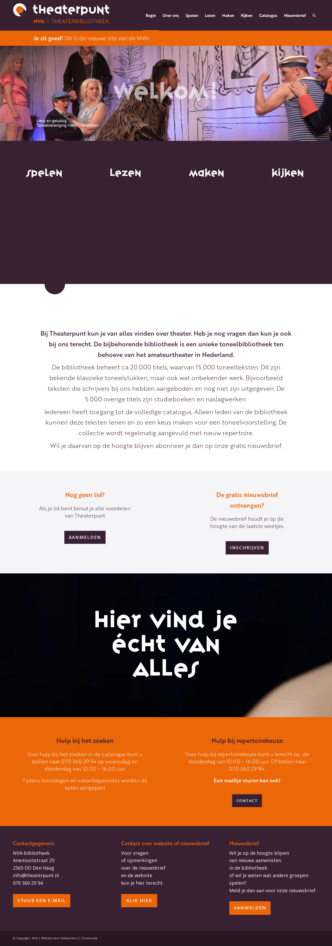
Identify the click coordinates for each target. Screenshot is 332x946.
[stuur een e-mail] (41, 900)
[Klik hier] (139, 900)
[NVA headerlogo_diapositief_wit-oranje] (61, 15)
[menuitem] (150, 15)
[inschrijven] (247, 547)
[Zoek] (314, 15)
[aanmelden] (85, 537)
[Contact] (247, 800)
